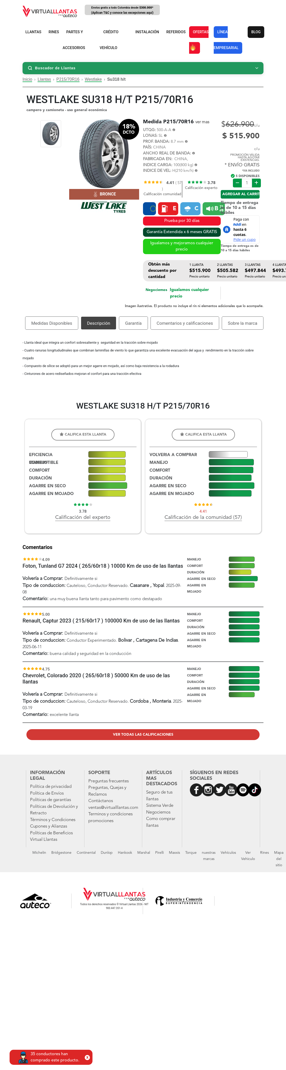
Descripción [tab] (98, 323)
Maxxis (174, 853)
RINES (54, 32)
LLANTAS (33, 32)
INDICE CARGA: (157, 165)
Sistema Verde (159, 805)
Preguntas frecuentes (108, 781)
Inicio (27, 79)
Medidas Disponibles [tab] (51, 323)
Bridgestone (61, 853)
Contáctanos (100, 801)
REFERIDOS (175, 32)
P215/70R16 (68, 79)
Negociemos (156, 290)
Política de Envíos (47, 793)
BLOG (256, 32)
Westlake (93, 79)
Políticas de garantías (50, 800)
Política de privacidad (51, 786)
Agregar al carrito (241, 194)
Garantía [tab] (133, 323)
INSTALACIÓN (147, 32)
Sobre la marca (243, 323)
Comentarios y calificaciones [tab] (184, 323)
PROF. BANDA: (156, 142)
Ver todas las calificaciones (143, 734)
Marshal (143, 853)
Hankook (125, 853)
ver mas (202, 122)
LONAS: (150, 136)
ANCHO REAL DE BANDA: (167, 153)
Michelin (39, 853)
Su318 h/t (116, 79)
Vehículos (228, 853)
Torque (191, 853)
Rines (264, 853)
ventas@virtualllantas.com (113, 807)
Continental (86, 853)
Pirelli (159, 853)
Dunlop (107, 853)
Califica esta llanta (83, 434)
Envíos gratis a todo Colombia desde (122, 10)
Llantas (44, 79)
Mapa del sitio (278, 859)
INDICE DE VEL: (157, 171)
